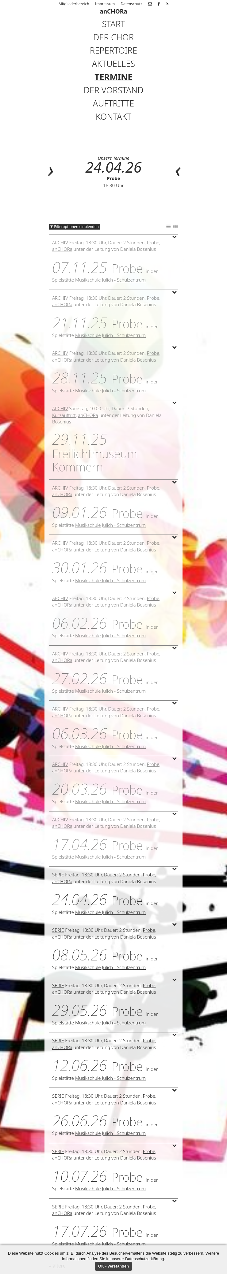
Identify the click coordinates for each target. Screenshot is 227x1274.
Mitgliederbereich (74, 3)
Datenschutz (131, 3)
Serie (58, 874)
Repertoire (113, 50)
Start (113, 24)
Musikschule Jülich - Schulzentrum (110, 280)
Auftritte (113, 103)
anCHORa (62, 249)
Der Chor (113, 37)
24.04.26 (113, 167)
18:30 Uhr (113, 185)
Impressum (105, 3)
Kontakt (113, 116)
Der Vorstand (114, 90)
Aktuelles (113, 63)
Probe (113, 178)
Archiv (60, 242)
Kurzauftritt (64, 415)
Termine (113, 76)
